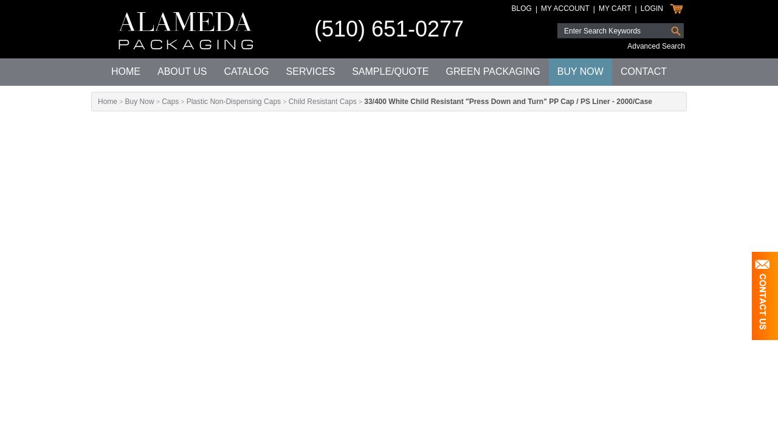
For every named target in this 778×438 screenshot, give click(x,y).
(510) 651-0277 (389, 28)
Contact (644, 71)
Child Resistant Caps (323, 101)
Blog (522, 8)
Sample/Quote (390, 71)
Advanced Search (656, 46)
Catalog (246, 71)
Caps (170, 101)
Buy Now (580, 71)
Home (125, 71)
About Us (182, 71)
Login (652, 8)
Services (311, 71)
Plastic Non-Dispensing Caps (234, 101)
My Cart (615, 8)
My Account (565, 8)
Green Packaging (493, 71)
